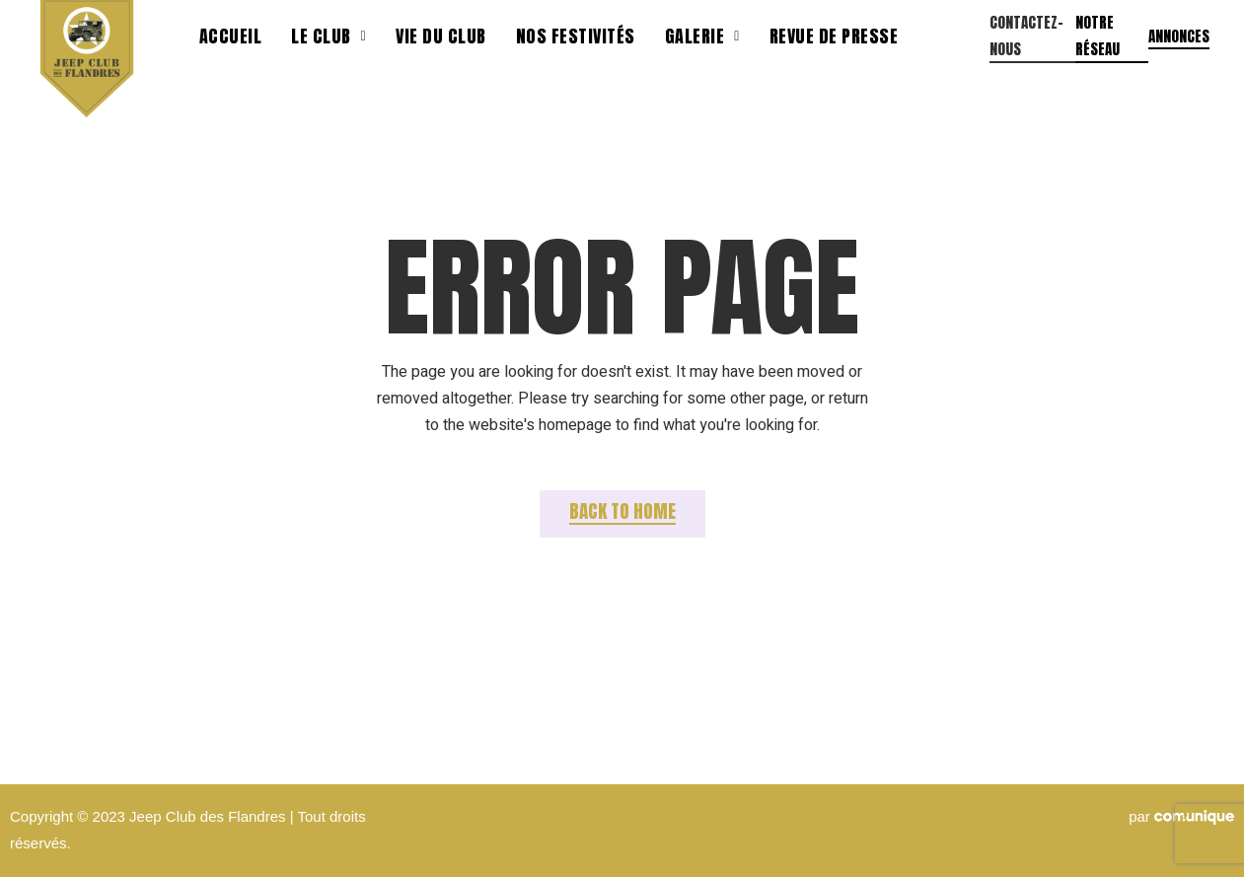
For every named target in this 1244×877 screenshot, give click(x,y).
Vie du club (441, 36)
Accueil (230, 36)
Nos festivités (575, 36)
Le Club (328, 36)
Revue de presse (834, 36)
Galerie (702, 36)
